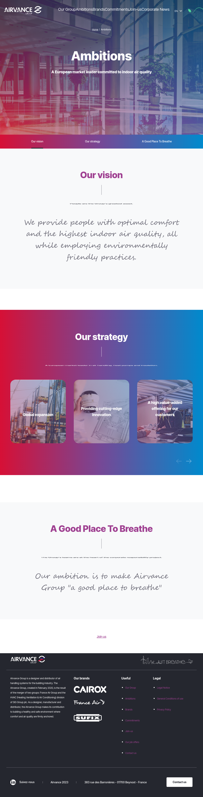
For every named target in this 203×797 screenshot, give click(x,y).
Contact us (130, 753)
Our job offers (132, 742)
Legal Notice (163, 687)
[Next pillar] (189, 461)
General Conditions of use (170, 698)
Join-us (129, 731)
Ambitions (130, 698)
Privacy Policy (164, 709)
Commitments (132, 720)
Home (95, 29)
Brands (128, 709)
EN (178, 11)
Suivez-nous (22, 782)
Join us (101, 637)
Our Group (130, 687)
